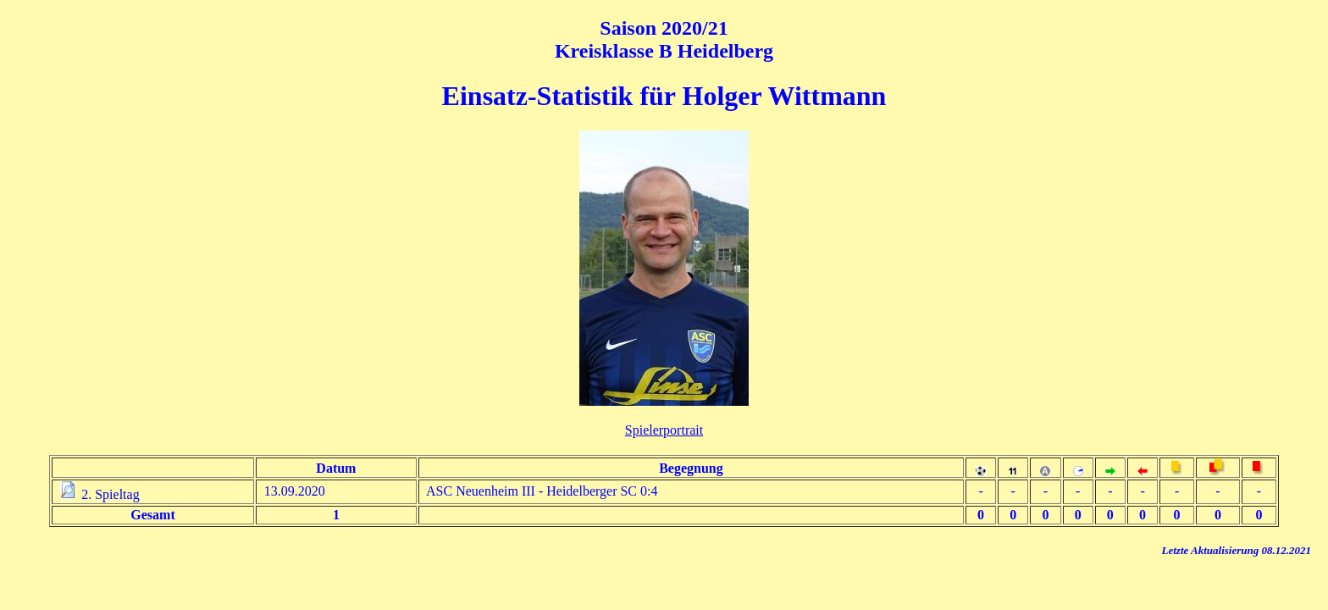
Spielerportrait (664, 430)
